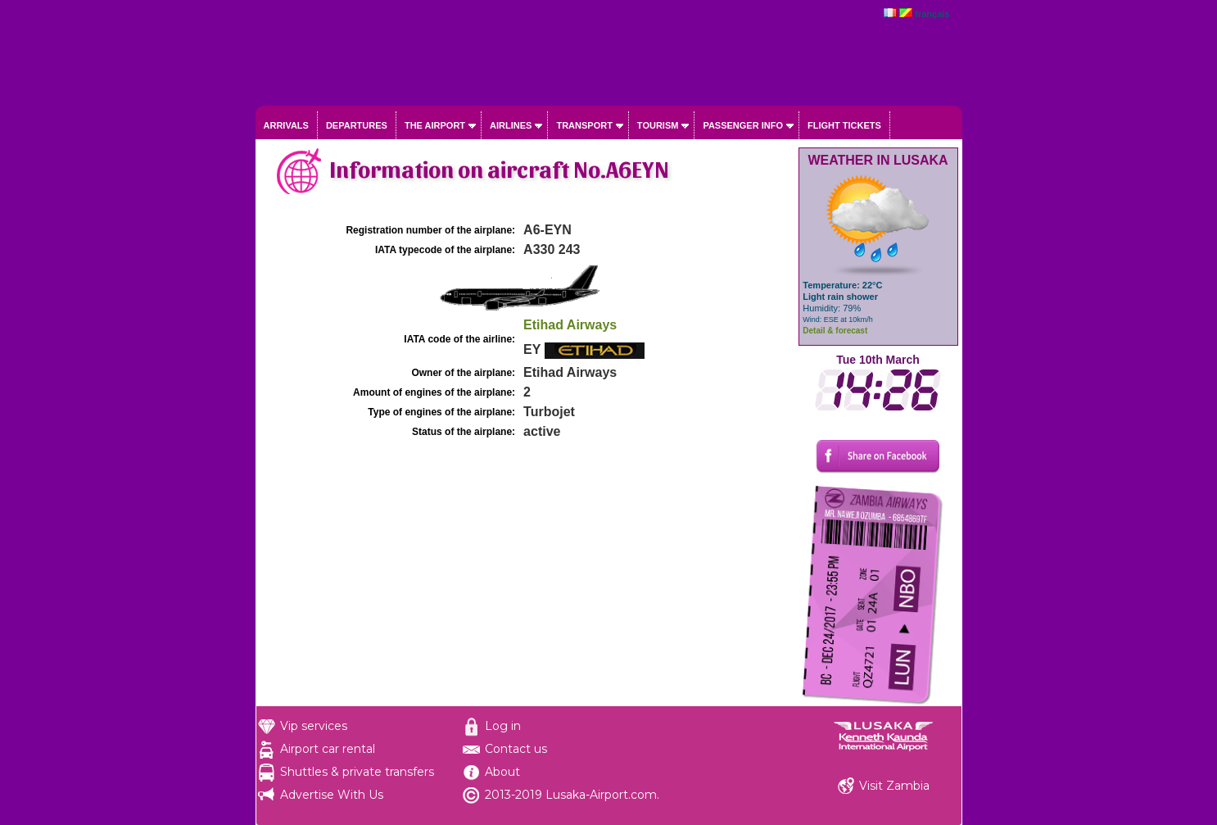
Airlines (511, 125)
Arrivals (286, 125)
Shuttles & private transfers (357, 771)
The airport (435, 125)
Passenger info (743, 125)
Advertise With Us (331, 794)
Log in (503, 725)
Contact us (516, 748)
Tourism (658, 125)
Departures (356, 125)
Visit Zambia (894, 785)
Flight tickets (844, 125)
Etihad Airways (570, 325)
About (502, 771)
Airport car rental (327, 748)
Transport (584, 125)
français (932, 14)
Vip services (313, 725)
